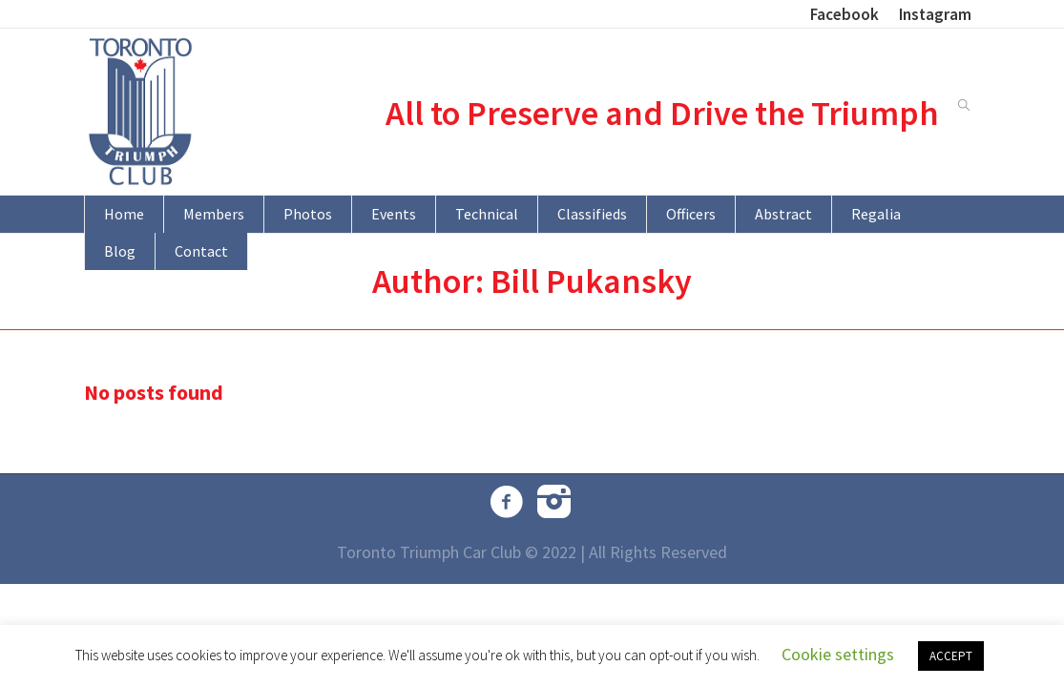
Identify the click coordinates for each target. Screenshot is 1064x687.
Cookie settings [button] (838, 654)
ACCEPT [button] (950, 656)
